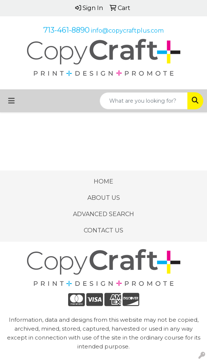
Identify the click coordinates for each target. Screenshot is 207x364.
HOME (103, 181)
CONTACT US (103, 230)
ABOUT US (103, 197)
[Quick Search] (144, 100)
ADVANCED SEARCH (103, 214)
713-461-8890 (66, 30)
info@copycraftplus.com (127, 30)
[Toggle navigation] (11, 101)
